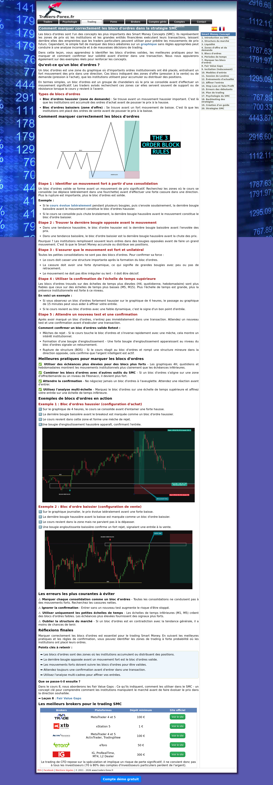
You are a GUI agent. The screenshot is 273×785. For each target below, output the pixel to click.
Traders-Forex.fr (56, 17)
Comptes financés (179, 22)
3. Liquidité (208, 44)
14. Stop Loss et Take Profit (218, 86)
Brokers (135, 21)
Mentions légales (64, 770)
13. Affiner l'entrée (213, 82)
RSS (40, 770)
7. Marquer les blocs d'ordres (214, 61)
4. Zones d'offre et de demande (214, 49)
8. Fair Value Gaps (212, 66)
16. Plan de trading (213, 92)
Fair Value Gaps (69, 698)
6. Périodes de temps (214, 57)
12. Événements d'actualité (218, 79)
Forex (113, 21)
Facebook (49, 770)
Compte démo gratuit (121, 779)
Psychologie (70, 21)
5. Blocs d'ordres (211, 53)
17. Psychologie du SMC (216, 96)
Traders (47, 21)
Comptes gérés (157, 21)
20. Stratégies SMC (213, 108)
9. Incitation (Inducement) (217, 69)
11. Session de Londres (215, 76)
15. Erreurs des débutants (217, 89)
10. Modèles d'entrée (214, 72)
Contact (201, 21)
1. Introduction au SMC (215, 38)
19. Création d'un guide (215, 105)
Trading (91, 21)
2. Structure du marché (215, 41)
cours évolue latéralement (70, 205)
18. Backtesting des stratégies (213, 100)
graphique (149, 44)
